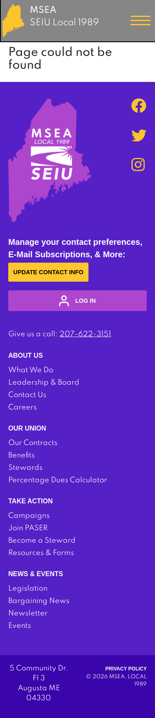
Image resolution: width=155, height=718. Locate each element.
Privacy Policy (126, 669)
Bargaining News (38, 601)
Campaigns (29, 515)
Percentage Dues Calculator (57, 480)
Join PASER (28, 528)
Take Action (30, 501)
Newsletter (28, 613)
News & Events (35, 573)
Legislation (28, 588)
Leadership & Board (43, 382)
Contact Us (27, 395)
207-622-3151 (85, 334)
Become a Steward (42, 540)
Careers (22, 407)
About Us (25, 355)
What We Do (30, 370)
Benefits (21, 455)
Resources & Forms (41, 553)
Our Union (27, 428)
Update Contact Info (48, 272)
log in (77, 300)
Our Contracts (32, 443)
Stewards (25, 467)
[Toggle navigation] (140, 20)
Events (19, 625)
